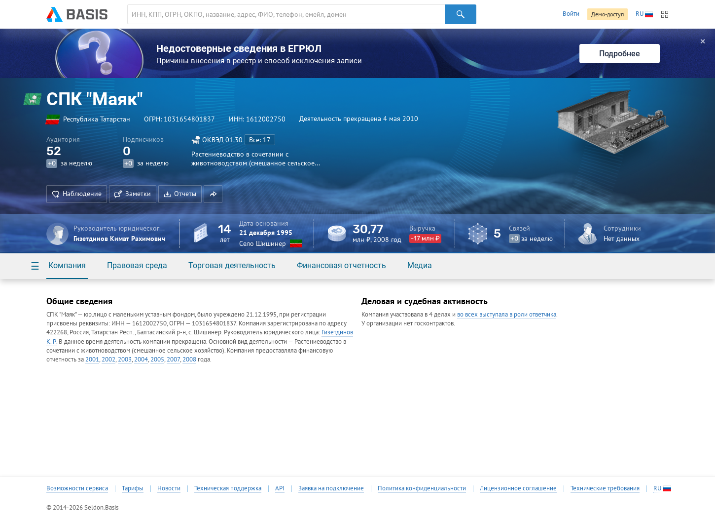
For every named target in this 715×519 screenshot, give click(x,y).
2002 (108, 359)
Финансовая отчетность (341, 265)
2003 (125, 359)
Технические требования (605, 488)
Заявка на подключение (331, 488)
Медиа (419, 265)
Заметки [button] (132, 193)
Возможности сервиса (77, 488)
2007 (173, 359)
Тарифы (132, 488)
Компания (67, 265)
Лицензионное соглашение (518, 488)
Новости (168, 488)
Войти (571, 13)
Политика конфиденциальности (422, 488)
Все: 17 (260, 139)
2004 (141, 359)
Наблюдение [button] (77, 193)
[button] (213, 194)
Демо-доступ (607, 14)
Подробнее (619, 53)
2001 (92, 359)
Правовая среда (137, 265)
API (280, 488)
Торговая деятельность (232, 265)
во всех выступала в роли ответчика (506, 314)
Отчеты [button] (180, 193)
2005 (157, 359)
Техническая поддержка (227, 488)
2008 (189, 359)
